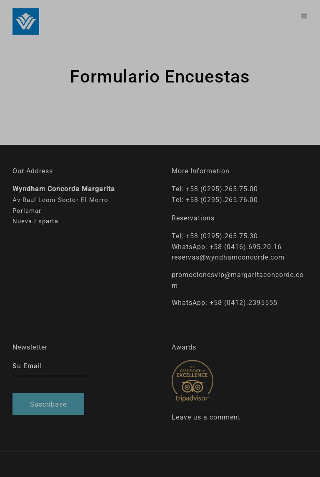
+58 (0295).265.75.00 (222, 189)
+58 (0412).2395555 (244, 303)
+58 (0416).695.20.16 (246, 247)
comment (225, 417)
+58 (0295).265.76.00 (222, 200)
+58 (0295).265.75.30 (222, 236)
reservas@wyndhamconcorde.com (228, 257)
